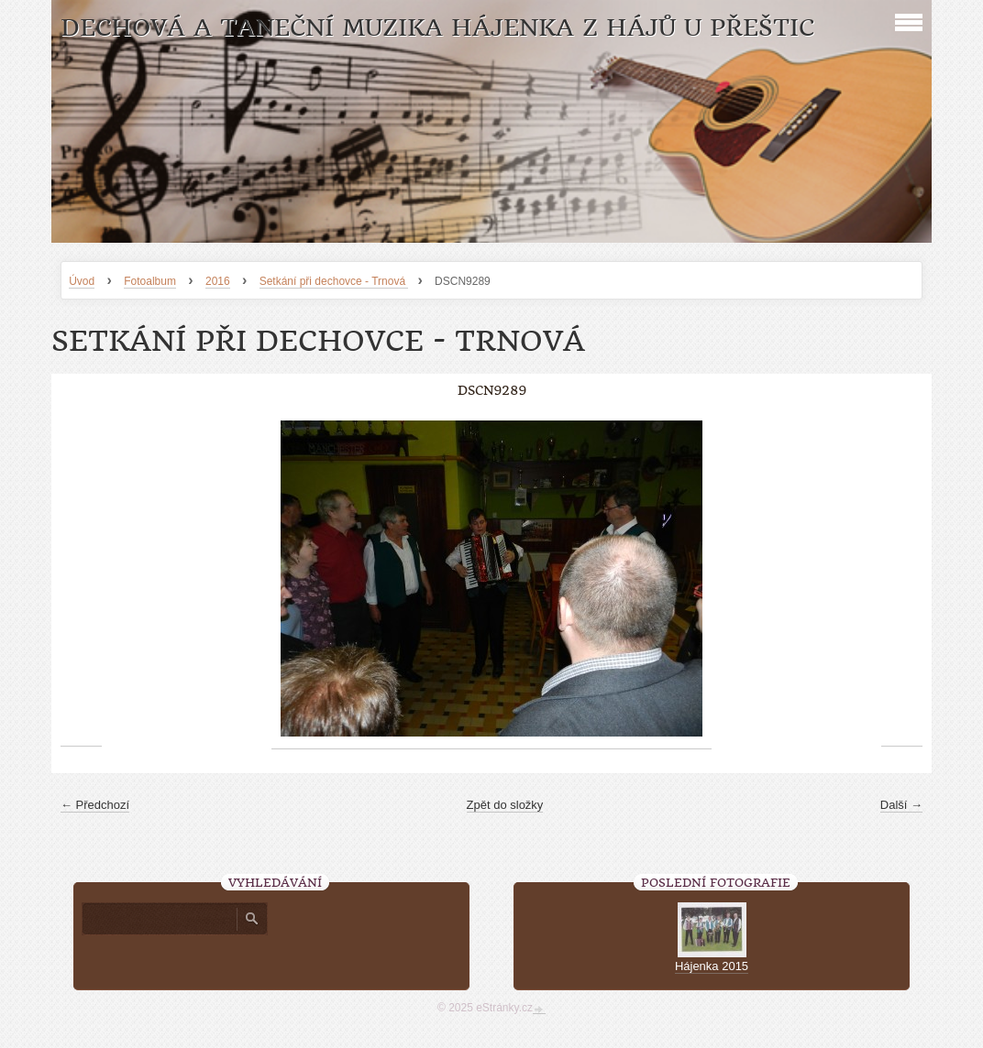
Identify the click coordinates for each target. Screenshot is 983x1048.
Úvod (81, 281)
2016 (217, 281)
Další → (901, 805)
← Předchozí (95, 805)
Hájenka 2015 (711, 966)
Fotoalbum (150, 281)
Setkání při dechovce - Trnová (334, 281)
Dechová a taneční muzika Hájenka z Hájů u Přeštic (437, 28)
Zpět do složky (505, 805)
